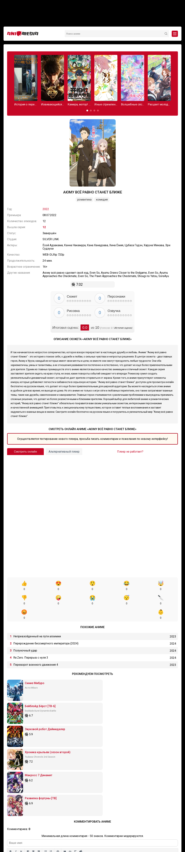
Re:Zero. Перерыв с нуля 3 (30, 643)
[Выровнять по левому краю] (28, 745)
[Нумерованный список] (51, 745)
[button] (87, 110)
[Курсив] (15, 745)
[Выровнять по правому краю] (38, 745)
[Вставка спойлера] (75, 745)
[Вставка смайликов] (57, 745)
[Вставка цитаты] (64, 745)
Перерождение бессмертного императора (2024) (45, 629)
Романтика (84, 199)
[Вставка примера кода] (70, 745)
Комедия (102, 199)
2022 (46, 209)
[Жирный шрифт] (10, 745)
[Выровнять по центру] (33, 745)
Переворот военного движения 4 (35, 650)
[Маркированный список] (45, 745)
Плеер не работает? (130, 451)
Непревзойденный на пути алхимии (37, 622)
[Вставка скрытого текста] (80, 745)
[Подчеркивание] (21, 745)
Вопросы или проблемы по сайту (110, 832)
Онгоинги (83, 832)
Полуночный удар (25, 636)
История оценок (123, 327)
